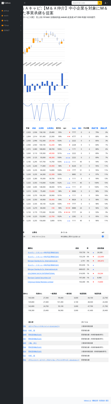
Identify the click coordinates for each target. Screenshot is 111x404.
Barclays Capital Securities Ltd (57, 287)
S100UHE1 (43, 356)
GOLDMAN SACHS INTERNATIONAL (59, 283)
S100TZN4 (43, 369)
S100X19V (42, 336)
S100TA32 (42, 383)
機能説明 (95, 401)
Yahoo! (29, 17)
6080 (40, 262)
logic (90, 138)
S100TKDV (43, 376)
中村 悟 (52, 343)
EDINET (12, 30)
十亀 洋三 (53, 363)
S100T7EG (42, 389)
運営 (107, 401)
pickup (12, 11)
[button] (106, 3)
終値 (54, 138)
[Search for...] (85, 3)
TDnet (12, 25)
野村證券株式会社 (55, 349)
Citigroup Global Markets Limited (58, 292)
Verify (12, 20)
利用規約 (102, 401)
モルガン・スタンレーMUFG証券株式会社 (61, 262)
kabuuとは (87, 401)
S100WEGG (43, 343)
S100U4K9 (43, 363)
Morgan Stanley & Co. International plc (60, 271)
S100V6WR (43, 349)
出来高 (61, 138)
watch (12, 15)
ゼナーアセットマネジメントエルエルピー (64, 336)
